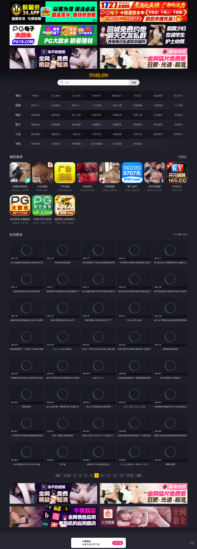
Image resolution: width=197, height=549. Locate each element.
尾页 (139, 475)
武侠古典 (96, 134)
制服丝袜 (117, 114)
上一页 (67, 475)
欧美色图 (76, 124)
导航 (18, 143)
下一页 (130, 475)
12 (115, 475)
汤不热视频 (96, 143)
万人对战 (76, 95)
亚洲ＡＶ (35, 105)
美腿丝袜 (117, 124)
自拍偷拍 (55, 105)
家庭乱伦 (55, 134)
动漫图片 (96, 124)
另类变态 (178, 114)
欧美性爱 (96, 114)
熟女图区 (158, 124)
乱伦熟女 (158, 114)
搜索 (134, 82)
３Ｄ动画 (96, 105)
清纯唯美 (137, 124)
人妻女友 (76, 134)
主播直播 (158, 105)
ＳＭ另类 (178, 105)
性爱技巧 (178, 134)
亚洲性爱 (35, 114)
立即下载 (117, 543)
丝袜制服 (137, 105)
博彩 (18, 95)
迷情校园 (117, 134)
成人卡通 (76, 114)
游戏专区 (96, 95)
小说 (18, 134)
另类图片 (178, 124)
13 (122, 475)
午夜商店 (55, 143)
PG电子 (35, 95)
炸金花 (137, 95)
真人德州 (55, 95)
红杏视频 (117, 143)
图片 (18, 124)
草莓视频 (76, 143)
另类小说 (137, 134)
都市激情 (35, 134)
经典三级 (137, 114)
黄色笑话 (158, 134)
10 (102, 475)
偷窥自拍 (35, 124)
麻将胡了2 (117, 95)
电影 (18, 115)
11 (108, 475)
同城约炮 (35, 143)
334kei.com (98, 75)
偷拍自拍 (55, 114)
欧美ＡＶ (76, 105)
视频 (18, 105)
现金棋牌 (158, 95)
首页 (58, 475)
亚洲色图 (55, 124)
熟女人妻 (117, 105)
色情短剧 (137, 143)
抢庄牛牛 (178, 95)
